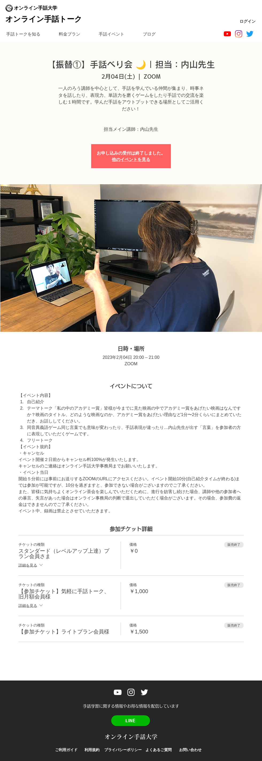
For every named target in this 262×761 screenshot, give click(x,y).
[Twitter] (249, 33)
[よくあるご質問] (158, 750)
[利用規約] (92, 750)
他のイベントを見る (131, 159)
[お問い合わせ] (190, 750)
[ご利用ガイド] (66, 750)
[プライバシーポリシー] (123, 750)
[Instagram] (238, 33)
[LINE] (130, 720)
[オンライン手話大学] (227, 33)
